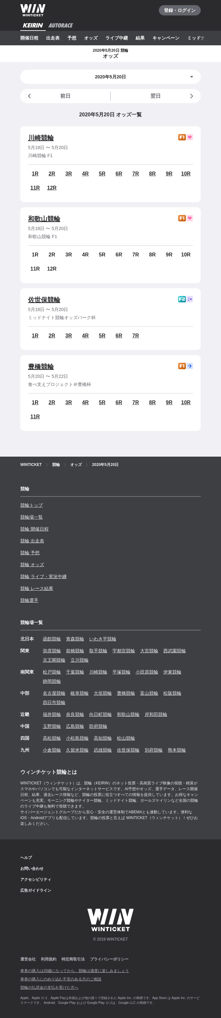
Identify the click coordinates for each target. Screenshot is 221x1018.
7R (135, 173)
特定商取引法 (73, 959)
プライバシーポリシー (109, 959)
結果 (140, 37)
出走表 (53, 37)
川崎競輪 (41, 137)
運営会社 (28, 959)
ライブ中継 (116, 37)
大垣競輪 (103, 693)
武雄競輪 (103, 750)
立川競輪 (80, 660)
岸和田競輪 (156, 714)
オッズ (91, 37)
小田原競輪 (147, 671)
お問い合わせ (31, 868)
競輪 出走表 (32, 540)
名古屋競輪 (54, 693)
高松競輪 (52, 738)
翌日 (173, 96)
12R (51, 188)
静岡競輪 (52, 681)
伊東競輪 (172, 671)
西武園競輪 (174, 650)
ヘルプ (26, 857)
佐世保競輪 (44, 299)
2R (52, 173)
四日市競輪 (54, 702)
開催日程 (29, 37)
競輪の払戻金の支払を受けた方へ (49, 987)
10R (185, 173)
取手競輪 (98, 650)
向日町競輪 (100, 714)
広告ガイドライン (35, 890)
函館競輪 (52, 638)
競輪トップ (31, 505)
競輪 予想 (30, 552)
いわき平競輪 (102, 638)
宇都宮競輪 (123, 650)
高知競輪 (103, 738)
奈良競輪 (75, 714)
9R (169, 173)
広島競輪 (75, 726)
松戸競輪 (52, 671)
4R (85, 173)
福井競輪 (52, 714)
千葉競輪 (75, 671)
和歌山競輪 (44, 218)
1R (35, 173)
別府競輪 (154, 750)
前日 (48, 96)
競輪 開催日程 (34, 528)
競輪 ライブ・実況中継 (43, 576)
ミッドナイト (200, 37)
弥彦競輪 (52, 650)
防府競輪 (98, 726)
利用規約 (48, 959)
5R (102, 173)
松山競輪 (126, 738)
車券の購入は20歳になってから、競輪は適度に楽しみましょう (74, 971)
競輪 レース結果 (36, 588)
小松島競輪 (77, 738)
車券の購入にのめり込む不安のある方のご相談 (60, 979)
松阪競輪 (172, 693)
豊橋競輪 (41, 366)
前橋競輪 (75, 650)
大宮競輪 (149, 650)
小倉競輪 (52, 750)
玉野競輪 (52, 726)
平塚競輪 (121, 671)
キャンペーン (165, 37)
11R (35, 188)
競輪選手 (29, 600)
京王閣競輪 (54, 660)
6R (119, 173)
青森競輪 (75, 638)
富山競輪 (149, 693)
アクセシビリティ (35, 879)
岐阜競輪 (80, 693)
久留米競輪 (77, 750)
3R (68, 173)
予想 (71, 37)
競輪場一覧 (31, 517)
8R (152, 173)
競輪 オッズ (32, 564)
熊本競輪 (177, 750)
